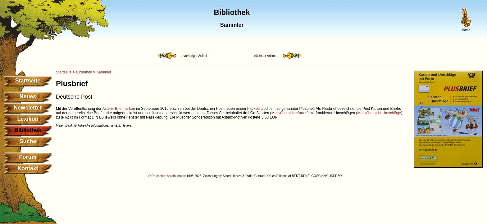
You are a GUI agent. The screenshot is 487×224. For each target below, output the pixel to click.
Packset (253, 108)
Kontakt (27, 168)
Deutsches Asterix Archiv (169, 176)
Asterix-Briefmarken (118, 108)
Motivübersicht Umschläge (379, 113)
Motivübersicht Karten (289, 113)
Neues (27, 96)
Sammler (103, 72)
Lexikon (27, 119)
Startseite (27, 80)
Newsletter (28, 108)
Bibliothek (84, 72)
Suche (27, 141)
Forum (28, 157)
